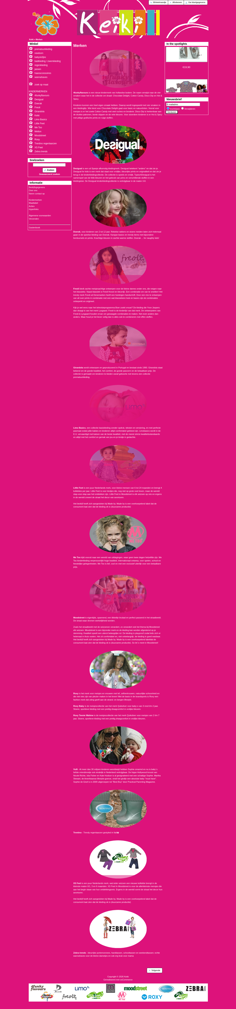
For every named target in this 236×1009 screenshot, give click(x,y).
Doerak (38, 103)
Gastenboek (34, 227)
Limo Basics (41, 119)
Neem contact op (37, 193)
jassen (38, 69)
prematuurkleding (43, 49)
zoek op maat (41, 84)
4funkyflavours (42, 95)
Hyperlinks (34, 209)
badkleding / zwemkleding (48, 61)
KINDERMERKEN (38, 91)
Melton (38, 131)
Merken (39, 39)
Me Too (38, 127)
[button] (158, 2)
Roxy (37, 139)
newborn (39, 53)
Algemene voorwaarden (40, 215)
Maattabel (33, 203)
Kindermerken (35, 200)
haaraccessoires (43, 73)
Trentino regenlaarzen (45, 143)
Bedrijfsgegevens (37, 187)
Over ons (33, 190)
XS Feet (39, 147)
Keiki (31, 39)
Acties (32, 206)
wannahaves (41, 77)
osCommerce (126, 980)
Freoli (37, 107)
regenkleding (41, 65)
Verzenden (34, 219)
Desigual (39, 99)
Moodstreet (40, 135)
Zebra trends (41, 151)
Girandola (39, 111)
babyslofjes (40, 57)
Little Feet (40, 123)
